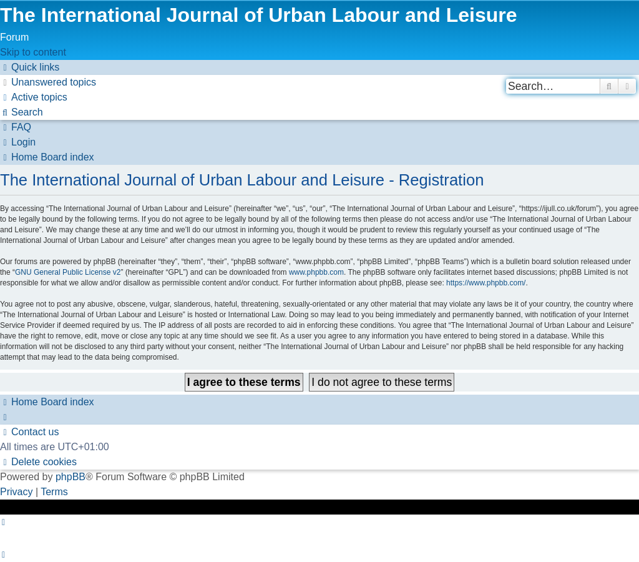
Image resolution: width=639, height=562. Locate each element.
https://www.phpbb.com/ (485, 283)
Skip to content (33, 52)
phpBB (70, 476)
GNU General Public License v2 (67, 272)
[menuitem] (48, 82)
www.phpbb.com (316, 272)
